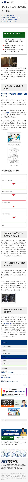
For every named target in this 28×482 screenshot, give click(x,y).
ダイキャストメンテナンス (15, 453)
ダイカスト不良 (18, 454)
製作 (13, 441)
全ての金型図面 (8, 323)
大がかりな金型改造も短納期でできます (10, 17)
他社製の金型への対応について (8, 21)
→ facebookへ (24, 424)
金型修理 (5, 449)
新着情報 (5, 368)
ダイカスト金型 (9, 473)
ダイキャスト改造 (10, 454)
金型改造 (23, 453)
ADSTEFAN (5, 112)
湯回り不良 (4, 452)
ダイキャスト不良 (15, 452)
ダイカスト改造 (22, 456)
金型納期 (17, 451)
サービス (4, 342)
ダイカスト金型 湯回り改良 (7, 15)
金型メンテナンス (15, 455)
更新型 (17, 456)
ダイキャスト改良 (11, 449)
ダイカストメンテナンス (10, 456)
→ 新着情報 (24, 385)
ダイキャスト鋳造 (7, 455)
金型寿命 (4, 451)
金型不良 (2, 456)
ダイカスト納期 (22, 455)
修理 (10, 441)
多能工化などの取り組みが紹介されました (9, 381)
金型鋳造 (9, 452)
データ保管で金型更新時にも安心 (9, 19)
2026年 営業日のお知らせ (6, 377)
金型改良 (17, 449)
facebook (5, 420)
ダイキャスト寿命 (10, 451)
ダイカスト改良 (5, 453)
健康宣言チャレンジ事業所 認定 (7, 372)
